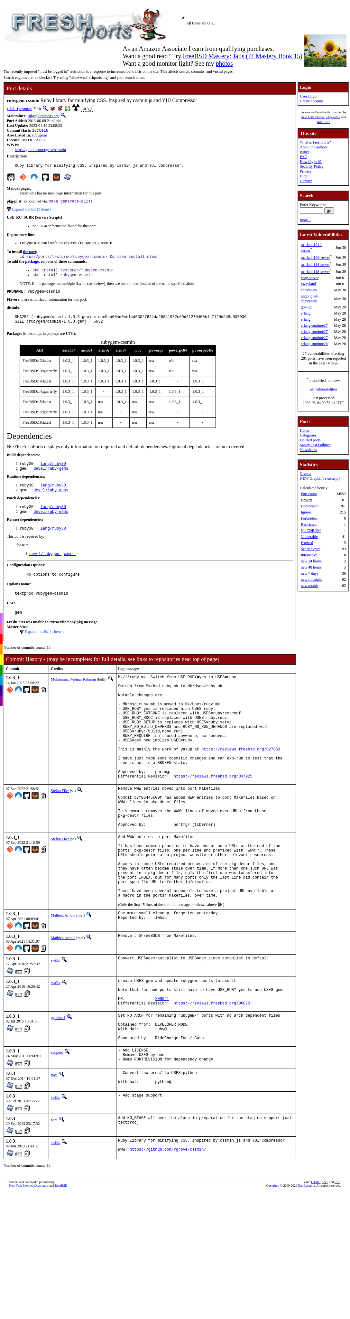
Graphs (305, 473)
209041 (162, 1064)
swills (55, 1021)
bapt (54, 1195)
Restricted (309, 524)
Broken (306, 500)
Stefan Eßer (60, 829)
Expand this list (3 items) (31, 211)
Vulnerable (309, 536)
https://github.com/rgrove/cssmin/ (168, 1227)
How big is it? (311, 161)
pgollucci (58, 1084)
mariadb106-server (315, 257)
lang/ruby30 (53, 472)
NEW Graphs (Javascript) (320, 478)
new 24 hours (311, 561)
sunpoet (57, 1124)
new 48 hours (311, 567)
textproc (25, 109)
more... (305, 220)
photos (224, 63)
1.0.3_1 (12, 109)
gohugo (306, 307)
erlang (305, 313)
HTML (315, 1259)
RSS (337, 1259)
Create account (311, 101)
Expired (307, 543)
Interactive (309, 555)
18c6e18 (40, 131)
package (32, 265)
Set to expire (310, 549)
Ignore (306, 512)
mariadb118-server (315, 271)
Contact (306, 181)
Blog (303, 176)
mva (54, 1148)
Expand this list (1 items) (44, 647)
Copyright (272, 1262)
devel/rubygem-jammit (52, 567)
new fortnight (311, 579)
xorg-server (309, 278)
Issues (304, 152)
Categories (308, 435)
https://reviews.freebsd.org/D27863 (240, 781)
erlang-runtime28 (314, 344)
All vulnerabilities (323, 389)
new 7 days (309, 573)
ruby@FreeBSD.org (43, 116)
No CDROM (311, 530)
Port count (309, 494)
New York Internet (313, 117)
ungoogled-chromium (309, 298)
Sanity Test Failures (315, 445)
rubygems (39, 136)
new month (309, 585)
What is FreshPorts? (315, 142)
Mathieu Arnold (63, 976)
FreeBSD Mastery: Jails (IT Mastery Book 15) (242, 56)
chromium (309, 290)
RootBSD (323, 122)
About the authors (313, 147)
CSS (324, 1259)
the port (29, 255)
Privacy (306, 171)
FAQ (303, 157)
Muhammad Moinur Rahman (73, 695)
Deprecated (309, 506)
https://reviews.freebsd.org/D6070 (212, 1069)
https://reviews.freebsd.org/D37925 (213, 814)
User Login (308, 96)
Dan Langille (306, 1262)
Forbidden (309, 518)
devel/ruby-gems (50, 477)
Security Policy (312, 166)
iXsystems (333, 117)
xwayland (308, 284)
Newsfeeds (308, 450)
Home (304, 430)
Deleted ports (310, 440)
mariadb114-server (315, 264)
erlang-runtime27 (314, 325)
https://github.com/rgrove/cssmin (40, 150)
